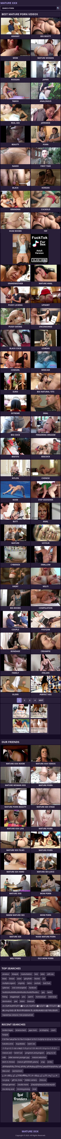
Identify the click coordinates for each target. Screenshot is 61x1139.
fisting (4, 997)
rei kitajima (44, 1030)
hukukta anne (7, 1044)
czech (53, 1030)
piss (23, 997)
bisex (4, 978)
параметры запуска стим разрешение (17, 1015)
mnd (34, 1089)
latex (43, 974)
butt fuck (46, 983)
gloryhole (28, 978)
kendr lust (18, 1053)
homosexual (41, 997)
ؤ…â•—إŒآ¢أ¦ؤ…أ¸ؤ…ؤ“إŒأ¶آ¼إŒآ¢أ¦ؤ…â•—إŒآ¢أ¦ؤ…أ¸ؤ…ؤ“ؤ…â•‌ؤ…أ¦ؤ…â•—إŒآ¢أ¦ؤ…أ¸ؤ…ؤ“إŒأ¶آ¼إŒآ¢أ (29, 1076)
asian (19, 978)
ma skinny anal (8, 1089)
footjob (5, 1035)
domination (6, 1001)
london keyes (7, 1030)
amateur (5, 974)
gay (43, 992)
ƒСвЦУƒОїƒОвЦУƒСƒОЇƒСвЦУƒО (43, 1084)
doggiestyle (14, 997)
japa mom (33, 1030)
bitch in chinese (8, 1062)
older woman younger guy (19, 1057)
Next (41, 700)
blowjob (15, 974)
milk (4, 1057)
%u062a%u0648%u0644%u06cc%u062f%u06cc (20, 992)
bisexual (30, 1001)
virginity (21, 983)
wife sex (50, 974)
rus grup (5, 1080)
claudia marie (23, 1084)
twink (49, 992)
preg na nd (51, 1053)
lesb (36, 974)
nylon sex (31, 1044)
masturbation (26, 974)
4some (37, 978)
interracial (52, 997)
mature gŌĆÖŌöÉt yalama (27, 1062)
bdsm (22, 1001)
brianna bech (21, 1030)
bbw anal (6, 1071)
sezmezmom (17, 1071)
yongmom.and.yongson (34, 1053)
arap (43, 1062)
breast (11, 978)
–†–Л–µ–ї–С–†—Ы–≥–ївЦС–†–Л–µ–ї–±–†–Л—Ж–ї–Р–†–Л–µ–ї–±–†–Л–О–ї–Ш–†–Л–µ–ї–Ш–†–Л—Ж (29, 1048)
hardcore (32, 988)
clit (44, 978)
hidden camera (31, 1080)
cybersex (5, 988)
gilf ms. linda (17, 1080)
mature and (7, 1053)
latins (29, 983)
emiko (50, 1062)
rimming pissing (23, 1089)
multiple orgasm (8, 983)
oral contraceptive (19, 988)
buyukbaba (20, 1044)
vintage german (8, 1084)
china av (43, 1080)
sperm (30, 997)
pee (15, 1001)
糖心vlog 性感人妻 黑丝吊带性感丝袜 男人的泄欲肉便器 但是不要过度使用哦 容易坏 (30, 1010)
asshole (37, 983)
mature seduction (39, 1057)
